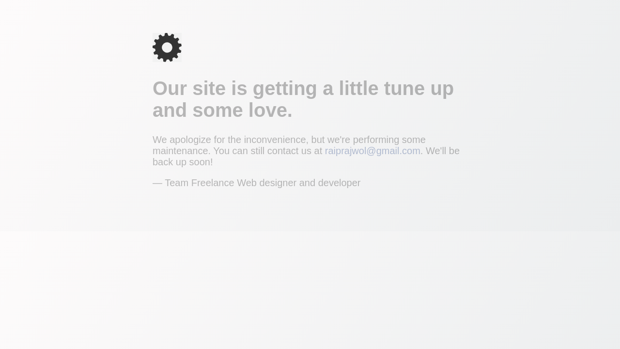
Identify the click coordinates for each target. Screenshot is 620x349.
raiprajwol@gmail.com (372, 150)
